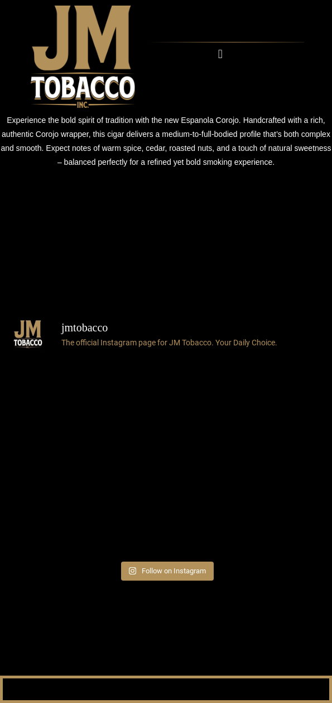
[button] (220, 54)
